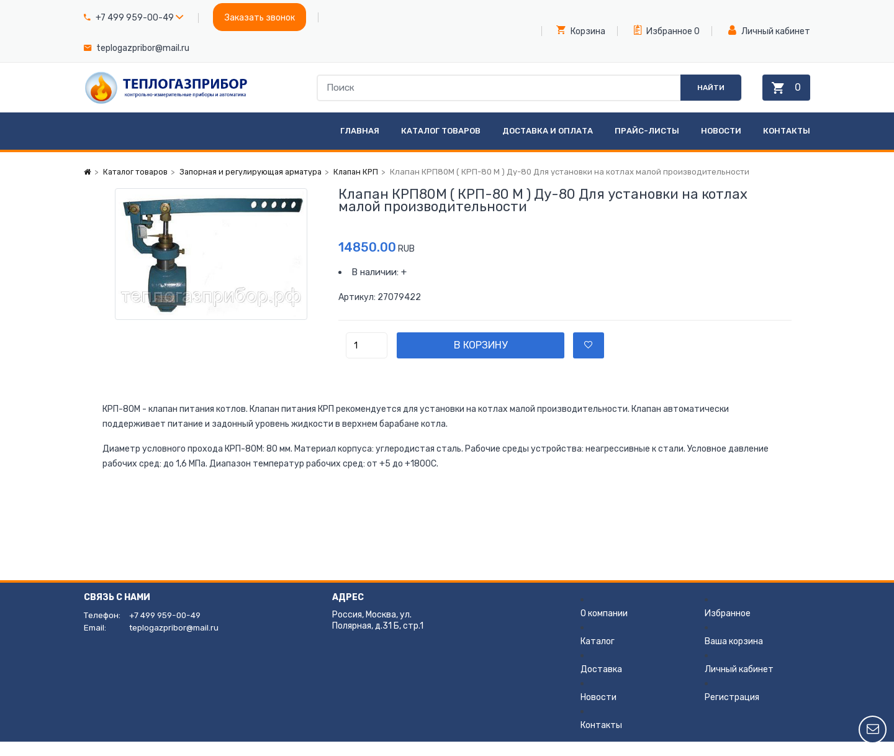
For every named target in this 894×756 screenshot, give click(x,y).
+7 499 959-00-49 (135, 17)
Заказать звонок (260, 17)
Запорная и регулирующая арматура (256, 186)
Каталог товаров (441, 145)
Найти (700, 94)
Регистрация (732, 711)
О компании (604, 627)
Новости (721, 145)
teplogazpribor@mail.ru (142, 48)
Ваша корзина (734, 655)
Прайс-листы (647, 145)
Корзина (580, 30)
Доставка (601, 683)
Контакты (786, 145)
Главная (359, 145)
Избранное (663, 30)
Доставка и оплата (547, 145)
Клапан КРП (365, 186)
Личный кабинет (769, 31)
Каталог (597, 655)
